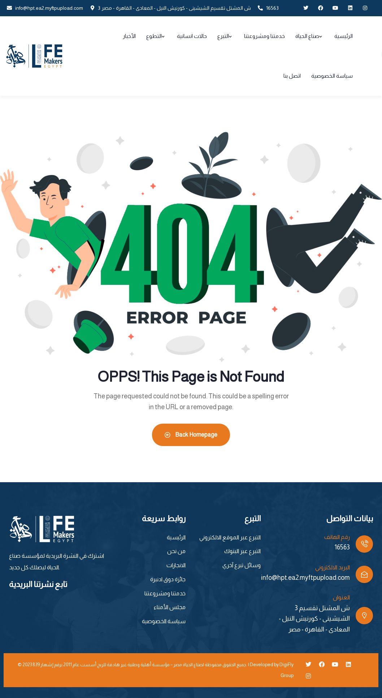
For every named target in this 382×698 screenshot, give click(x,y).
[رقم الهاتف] (364, 544)
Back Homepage (191, 435)
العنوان (341, 597)
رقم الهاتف (337, 537)
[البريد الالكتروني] (364, 574)
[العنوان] (364, 615)
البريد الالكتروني (332, 567)
